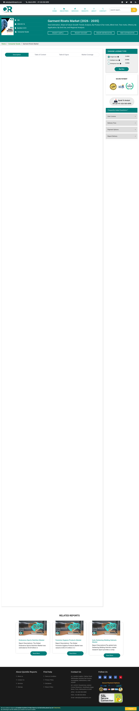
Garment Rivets (13, 64)
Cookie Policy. (57, 707)
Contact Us (20, 680)
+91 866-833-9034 (80, 695)
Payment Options (113, 129)
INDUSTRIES (64, 10)
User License (112, 116)
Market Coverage (87, 55)
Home (4, 44)
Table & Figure (64, 55)
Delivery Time (112, 123)
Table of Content (40, 55)
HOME (54, 10)
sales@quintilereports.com (12, 2)
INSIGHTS (84, 10)
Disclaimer (47, 683)
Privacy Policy (48, 680)
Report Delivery (112, 136)
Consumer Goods (14, 44)
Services (19, 683)
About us (19, 676)
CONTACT (102, 10)
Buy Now (121, 69)
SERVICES (75, 10)
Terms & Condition (49, 676)
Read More (36, 653)
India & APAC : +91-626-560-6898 (37, 2)
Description (17, 55)
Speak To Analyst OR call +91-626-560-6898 (122, 102)
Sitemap (19, 687)
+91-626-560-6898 (80, 692)
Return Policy (48, 687)
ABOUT (93, 10)
